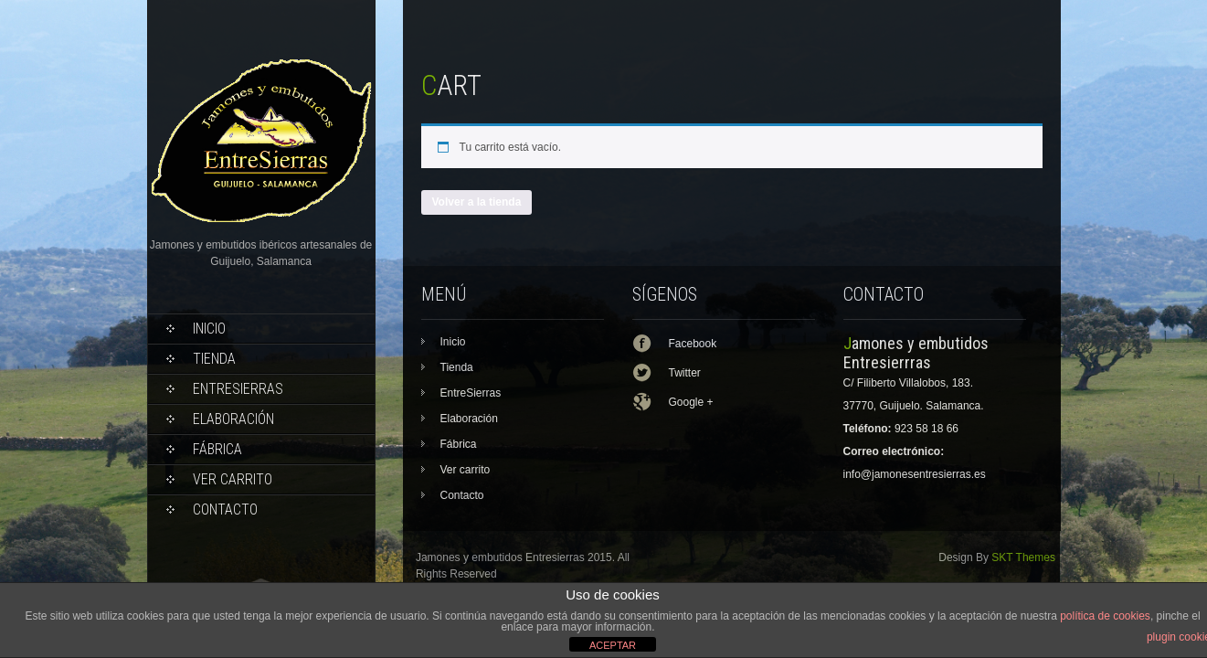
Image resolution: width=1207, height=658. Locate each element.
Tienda (214, 358)
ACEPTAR (612, 645)
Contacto (225, 509)
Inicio (209, 328)
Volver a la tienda (477, 202)
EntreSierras (238, 389)
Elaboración (233, 419)
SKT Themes (1023, 557)
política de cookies (1105, 616)
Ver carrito (232, 479)
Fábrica (217, 449)
